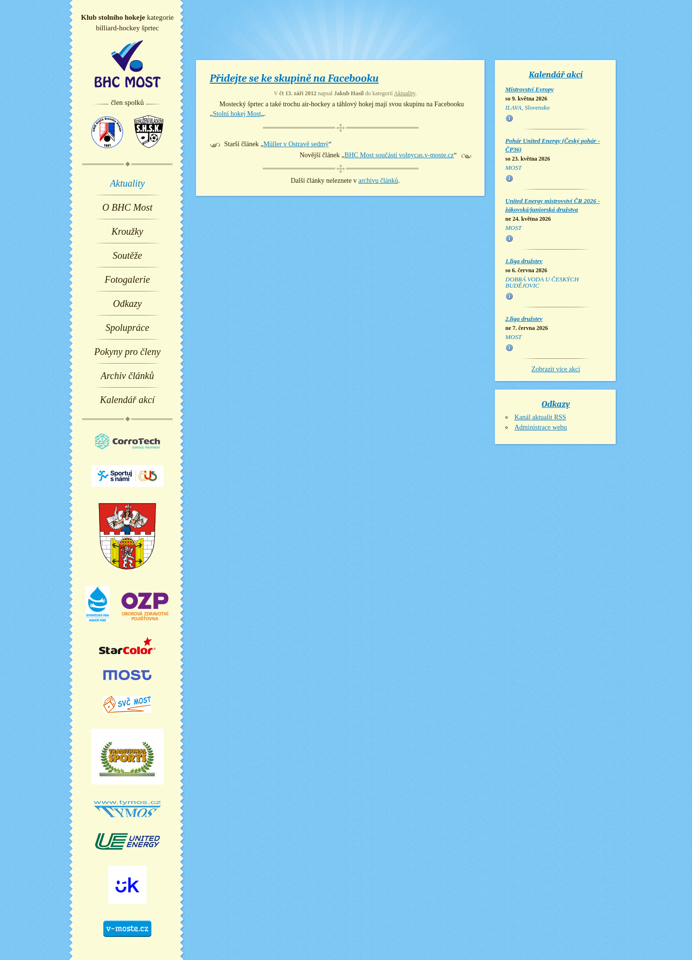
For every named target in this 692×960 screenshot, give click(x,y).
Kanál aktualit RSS (540, 417)
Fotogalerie (127, 279)
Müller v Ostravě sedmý (296, 144)
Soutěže (127, 255)
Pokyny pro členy (127, 351)
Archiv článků (127, 375)
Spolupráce (127, 327)
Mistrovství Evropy (530, 89)
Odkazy (127, 303)
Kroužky (127, 231)
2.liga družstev (524, 318)
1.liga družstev (524, 261)
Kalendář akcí (127, 399)
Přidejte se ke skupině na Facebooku (294, 78)
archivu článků (378, 180)
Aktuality (127, 183)
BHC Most (127, 64)
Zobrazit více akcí (555, 369)
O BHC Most (127, 207)
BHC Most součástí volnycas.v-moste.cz (399, 155)
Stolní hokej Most (237, 113)
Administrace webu (541, 427)
